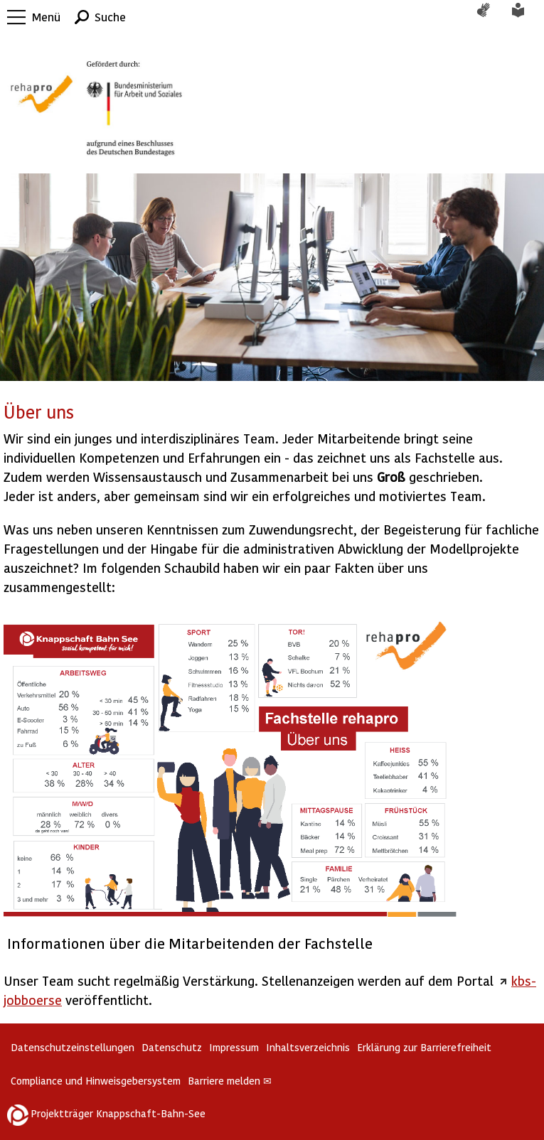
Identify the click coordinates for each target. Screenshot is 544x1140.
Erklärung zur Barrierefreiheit (424, 1047)
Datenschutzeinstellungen (72, 1047)
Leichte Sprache (526, 17)
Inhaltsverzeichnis (308, 1047)
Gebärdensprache (490, 17)
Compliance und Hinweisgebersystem (96, 1081)
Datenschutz (172, 1047)
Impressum (234, 1047)
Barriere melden (230, 1080)
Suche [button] (110, 16)
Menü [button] (46, 16)
